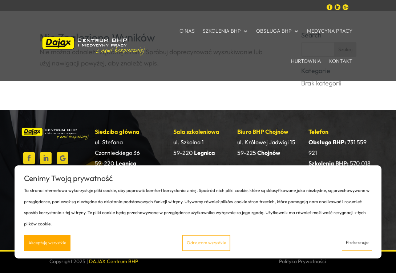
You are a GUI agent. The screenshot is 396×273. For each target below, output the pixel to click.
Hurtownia (306, 61)
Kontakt (340, 61)
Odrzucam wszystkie (206, 242)
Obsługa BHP (274, 31)
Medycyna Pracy (329, 31)
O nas (187, 31)
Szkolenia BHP (222, 31)
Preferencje (357, 242)
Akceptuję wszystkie (47, 242)
